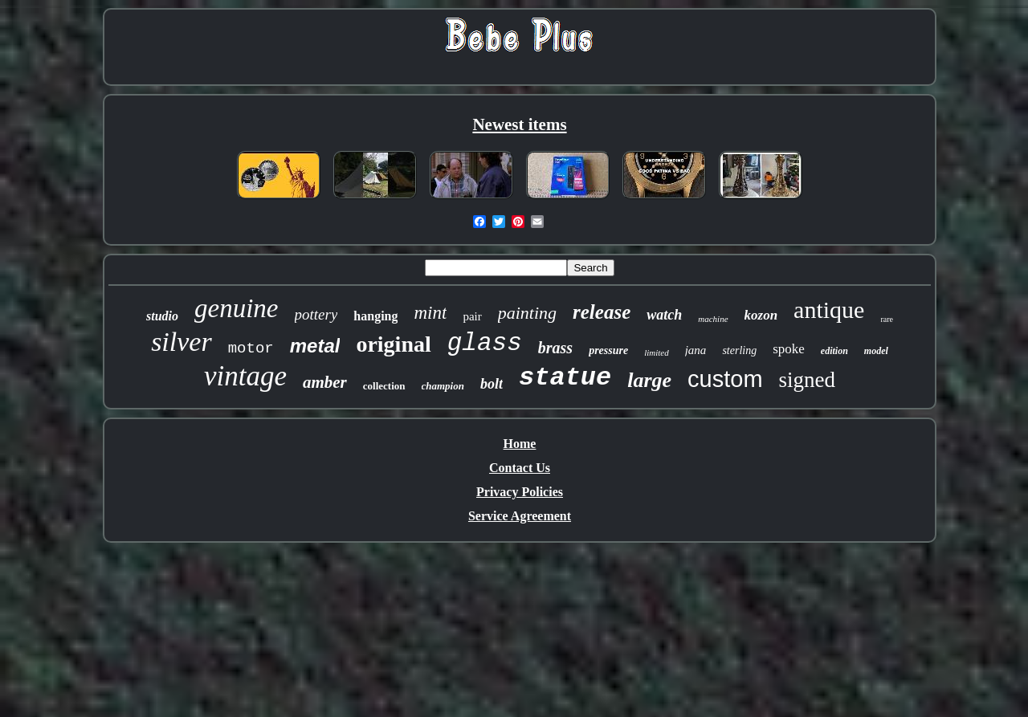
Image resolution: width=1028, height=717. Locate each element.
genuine (236, 308)
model (876, 350)
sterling (739, 350)
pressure (608, 350)
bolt (491, 384)
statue (565, 378)
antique (828, 309)
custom (724, 379)
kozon (761, 315)
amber (325, 382)
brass (555, 347)
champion (443, 386)
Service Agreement (519, 516)
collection (384, 386)
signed (807, 380)
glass (484, 343)
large (649, 380)
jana (696, 350)
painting (527, 313)
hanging (375, 316)
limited (656, 352)
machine (713, 319)
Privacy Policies (519, 492)
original (393, 344)
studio (162, 316)
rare (886, 319)
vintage (245, 376)
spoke (789, 348)
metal (315, 345)
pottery (316, 314)
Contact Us (519, 468)
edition (834, 350)
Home (520, 443)
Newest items (519, 124)
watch (664, 315)
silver (181, 341)
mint (430, 313)
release (601, 312)
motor (251, 348)
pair (472, 316)
